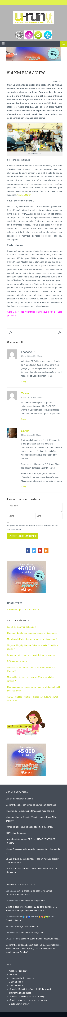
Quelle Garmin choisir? (19, 1004)
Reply (23, 382)
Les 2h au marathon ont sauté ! (21, 627)
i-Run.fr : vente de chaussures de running (28, 1000)
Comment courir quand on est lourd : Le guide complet (31, 945)
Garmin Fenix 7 (16, 982)
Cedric (25, 431)
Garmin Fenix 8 (16, 985)
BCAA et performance (17, 661)
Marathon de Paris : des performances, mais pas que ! (32, 639)
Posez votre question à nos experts (23, 610)
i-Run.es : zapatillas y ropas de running (27, 997)
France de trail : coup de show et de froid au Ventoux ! (31, 655)
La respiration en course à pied (29, 911)
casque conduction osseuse (21, 978)
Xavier (25, 393)
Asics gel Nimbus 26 (18, 971)
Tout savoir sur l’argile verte (32, 901)
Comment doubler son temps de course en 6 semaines (32, 633)
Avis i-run (13, 974)
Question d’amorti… (15, 920)
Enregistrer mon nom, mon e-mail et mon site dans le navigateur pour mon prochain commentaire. (32, 527)
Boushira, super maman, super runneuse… (40, 939)
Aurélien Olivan (24, 195)
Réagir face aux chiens (27, 926)
